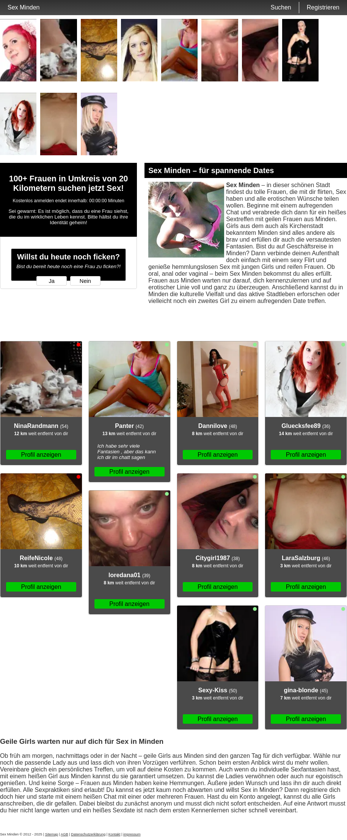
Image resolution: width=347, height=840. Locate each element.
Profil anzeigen (41, 454)
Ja (51, 281)
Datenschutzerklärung (88, 834)
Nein (85, 281)
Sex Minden (24, 7)
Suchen (280, 7)
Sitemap (51, 834)
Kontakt (114, 834)
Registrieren (323, 7)
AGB (64, 834)
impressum (132, 834)
